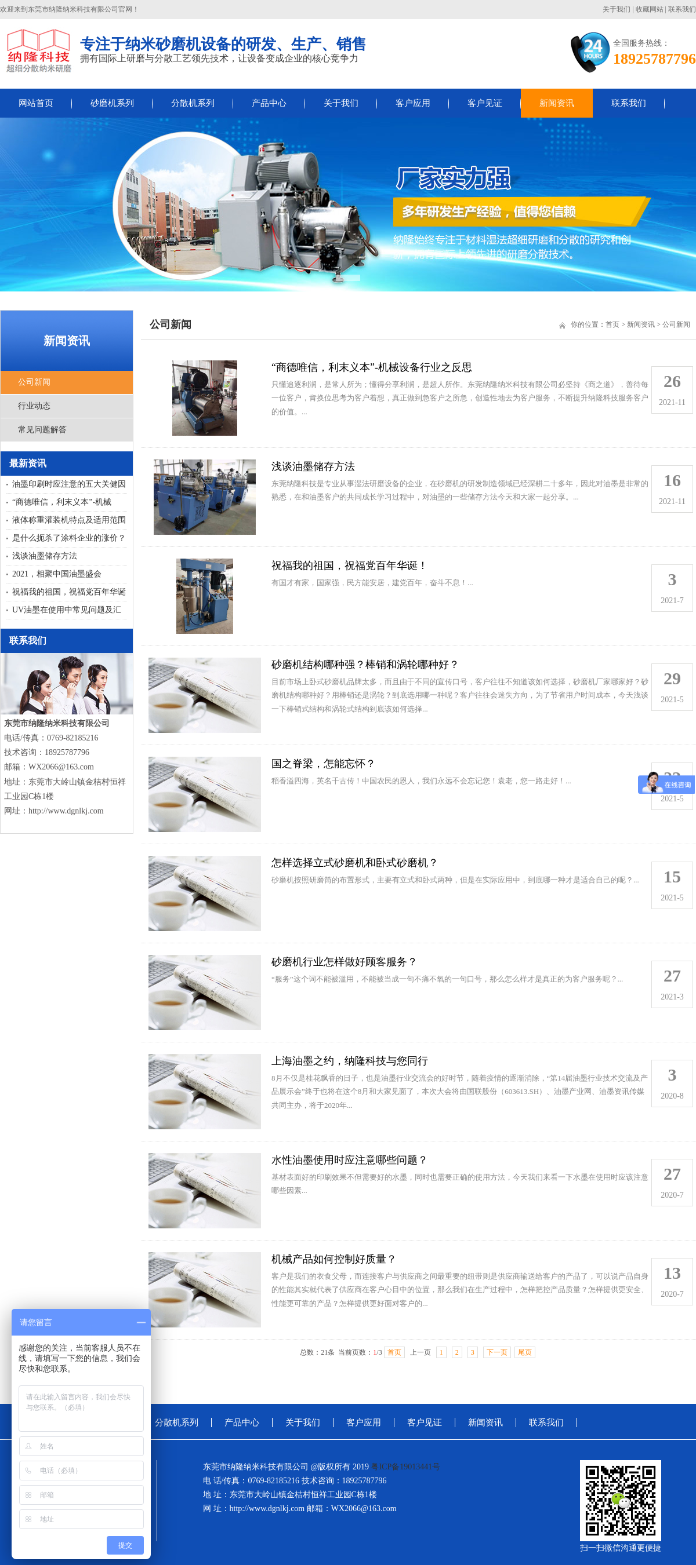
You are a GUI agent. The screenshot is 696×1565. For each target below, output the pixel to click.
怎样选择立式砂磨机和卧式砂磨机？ (354, 863)
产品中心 (269, 103)
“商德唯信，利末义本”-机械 (61, 502)
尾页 (525, 1352)
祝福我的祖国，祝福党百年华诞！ (349, 565)
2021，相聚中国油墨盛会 (57, 574)
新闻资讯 (556, 103)
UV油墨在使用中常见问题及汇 (66, 609)
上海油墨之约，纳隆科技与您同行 (349, 1061)
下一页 (497, 1352)
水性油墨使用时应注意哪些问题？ (349, 1160)
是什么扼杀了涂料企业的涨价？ (69, 538)
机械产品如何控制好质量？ (334, 1259)
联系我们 (682, 9)
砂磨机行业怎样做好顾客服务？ (344, 962)
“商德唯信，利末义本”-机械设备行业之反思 (371, 367)
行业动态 (34, 406)
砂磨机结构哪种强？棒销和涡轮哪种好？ (365, 664)
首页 (612, 324)
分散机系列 (193, 103)
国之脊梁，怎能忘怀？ (323, 763)
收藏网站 (650, 9)
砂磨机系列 (112, 103)
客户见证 (484, 103)
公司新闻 (34, 382)
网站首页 (36, 103)
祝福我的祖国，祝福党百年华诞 (69, 592)
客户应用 (413, 103)
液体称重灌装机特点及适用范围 (69, 520)
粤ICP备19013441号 (405, 1466)
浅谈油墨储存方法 (44, 556)
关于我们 (616, 9)
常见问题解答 (42, 429)
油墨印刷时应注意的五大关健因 (69, 484)
